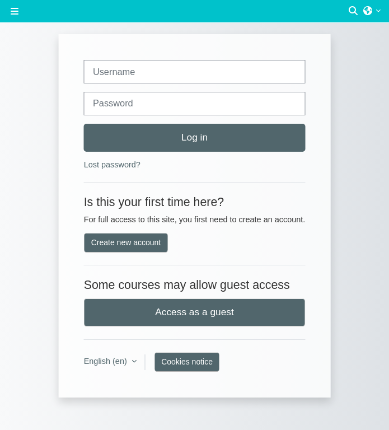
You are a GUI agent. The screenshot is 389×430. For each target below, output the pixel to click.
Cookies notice (187, 361)
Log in (194, 137)
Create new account (126, 242)
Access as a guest (194, 311)
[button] (354, 11)
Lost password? (112, 164)
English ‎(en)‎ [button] (106, 361)
